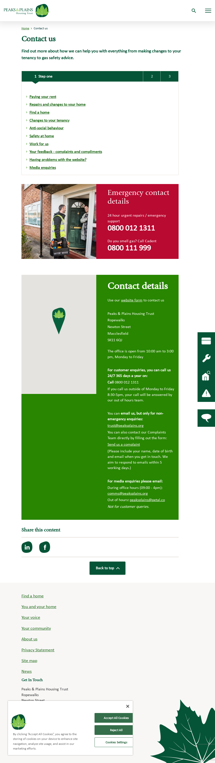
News (26, 671)
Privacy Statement (37, 649)
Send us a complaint (124, 444)
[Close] (127, 706)
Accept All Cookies (116, 717)
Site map (29, 660)
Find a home (32, 595)
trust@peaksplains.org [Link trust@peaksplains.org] (126, 425)
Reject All (116, 730)
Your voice (30, 617)
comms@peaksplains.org (128, 493)
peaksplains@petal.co (147, 500)
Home (25, 28)
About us (29, 638)
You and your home (38, 606)
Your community (36, 628)
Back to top (107, 568)
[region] (70, 728)
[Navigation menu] (208, 10)
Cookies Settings (116, 742)
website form (131, 300)
